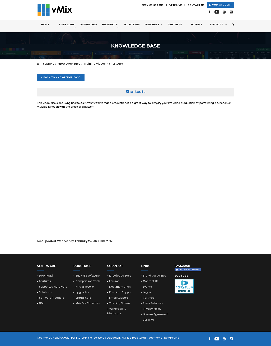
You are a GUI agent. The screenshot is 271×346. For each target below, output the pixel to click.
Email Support (118, 298)
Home (45, 24)
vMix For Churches (88, 303)
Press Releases (153, 303)
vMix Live (148, 320)
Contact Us (196, 5)
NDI (41, 303)
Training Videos (119, 303)
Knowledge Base (69, 63)
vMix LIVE (175, 5)
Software (67, 26)
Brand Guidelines (154, 275)
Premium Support (121, 292)
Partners (175, 24)
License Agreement (156, 314)
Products (110, 26)
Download (88, 24)
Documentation (120, 286)
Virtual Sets (83, 298)
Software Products (51, 298)
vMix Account (220, 4)
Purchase (153, 24)
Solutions (132, 26)
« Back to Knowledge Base (60, 77)
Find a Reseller (85, 286)
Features (45, 281)
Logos (147, 292)
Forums (196, 24)
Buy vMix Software (88, 275)
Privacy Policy (152, 309)
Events (147, 286)
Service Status (153, 5)
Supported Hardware (53, 286)
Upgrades (82, 292)
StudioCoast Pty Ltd (67, 337)
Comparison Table (88, 281)
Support (218, 24)
